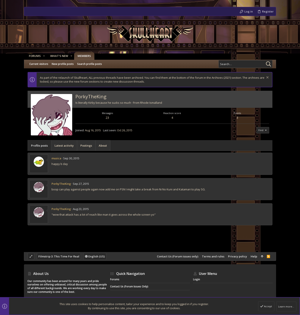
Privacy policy (237, 256)
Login (196, 279)
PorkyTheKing (61, 184)
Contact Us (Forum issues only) (177, 256)
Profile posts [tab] (39, 145)
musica (56, 158)
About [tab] (103, 145)
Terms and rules (213, 256)
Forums (114, 279)
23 (107, 118)
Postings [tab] (86, 145)
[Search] (245, 64)
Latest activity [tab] (64, 145)
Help (254, 256)
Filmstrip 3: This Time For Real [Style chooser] (58, 256)
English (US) (95, 256)
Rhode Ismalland (151, 103)
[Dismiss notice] (267, 78)
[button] (42, 56)
